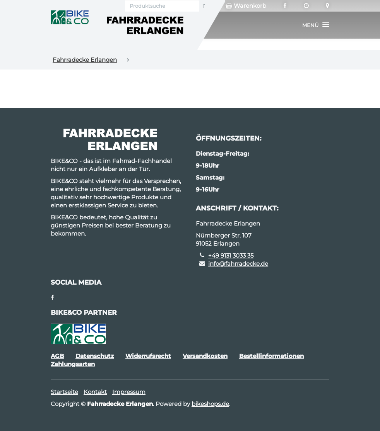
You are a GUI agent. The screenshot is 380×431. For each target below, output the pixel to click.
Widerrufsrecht (148, 356)
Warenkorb (246, 6)
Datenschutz (94, 356)
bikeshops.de (210, 403)
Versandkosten (205, 356)
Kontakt (95, 391)
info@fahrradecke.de (238, 263)
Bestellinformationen (271, 356)
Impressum (128, 391)
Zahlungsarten (73, 364)
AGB (57, 356)
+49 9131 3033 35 (230, 255)
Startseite (64, 391)
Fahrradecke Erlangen (85, 59)
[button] (315, 25)
